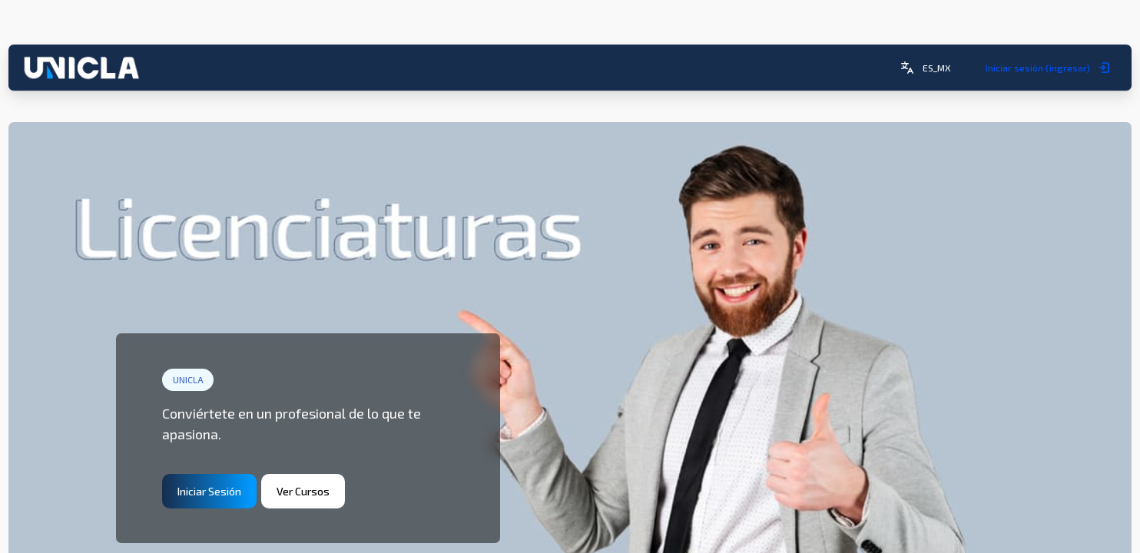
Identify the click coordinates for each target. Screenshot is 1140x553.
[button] (917, 28)
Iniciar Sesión (216, 447)
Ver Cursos (309, 447)
